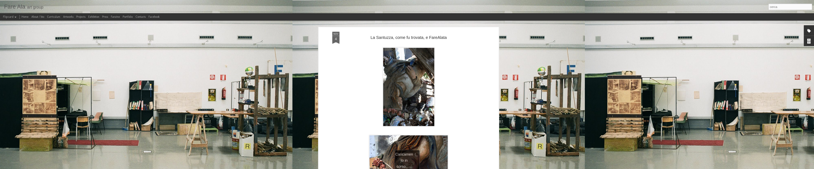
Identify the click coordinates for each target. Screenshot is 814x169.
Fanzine (115, 17)
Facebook (154, 17)
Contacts (141, 17)
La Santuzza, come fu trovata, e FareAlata (409, 37)
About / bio (37, 17)
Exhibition (93, 17)
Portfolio (128, 17)
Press (105, 17)
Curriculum (53, 17)
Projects (80, 17)
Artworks (68, 17)
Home (25, 17)
